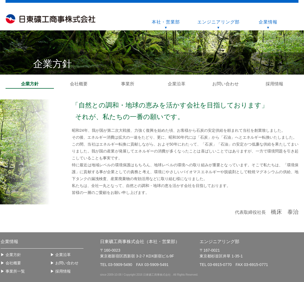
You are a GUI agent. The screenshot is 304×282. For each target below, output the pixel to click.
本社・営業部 (166, 22)
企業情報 (268, 22)
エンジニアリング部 (218, 22)
